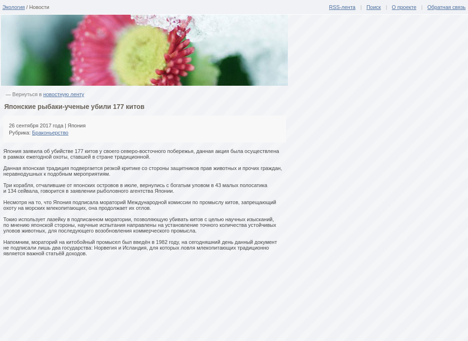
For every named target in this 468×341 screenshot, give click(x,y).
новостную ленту (63, 94)
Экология (13, 7)
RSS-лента (342, 7)
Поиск (373, 7)
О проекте (404, 7)
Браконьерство (50, 132)
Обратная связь (446, 7)
